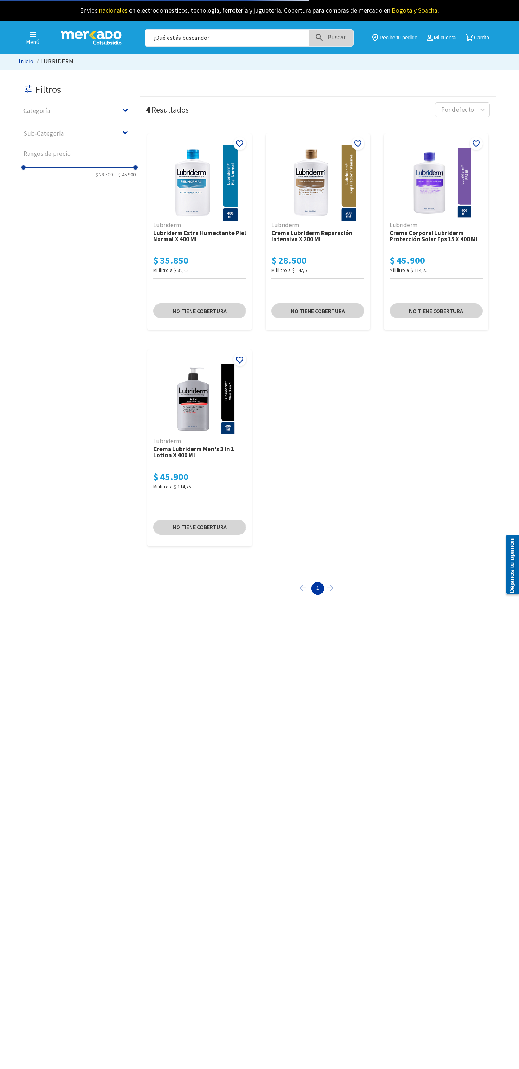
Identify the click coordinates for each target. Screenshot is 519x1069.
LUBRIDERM (57, 61)
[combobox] (249, 38)
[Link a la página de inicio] (26, 61)
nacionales (113, 10)
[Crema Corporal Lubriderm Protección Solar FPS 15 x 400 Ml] (436, 232)
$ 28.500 (104, 174)
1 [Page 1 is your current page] (317, 588)
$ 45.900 (125, 174)
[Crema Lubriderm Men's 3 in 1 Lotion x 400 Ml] (200, 448)
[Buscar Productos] (336, 38)
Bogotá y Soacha (415, 10)
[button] (79, 111)
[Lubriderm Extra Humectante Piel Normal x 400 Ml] (200, 232)
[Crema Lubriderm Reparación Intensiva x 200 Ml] (318, 232)
